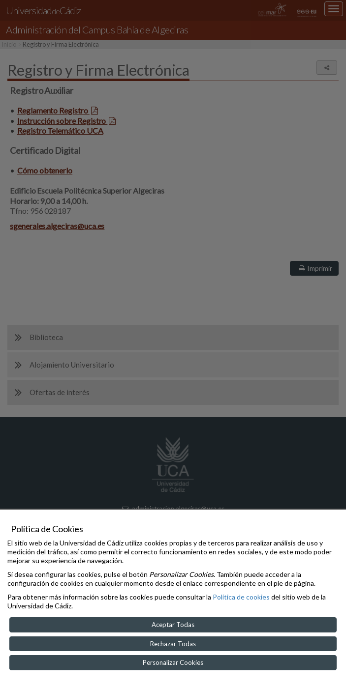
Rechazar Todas (173, 644)
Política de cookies (241, 597)
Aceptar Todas (173, 625)
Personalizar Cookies (173, 662)
